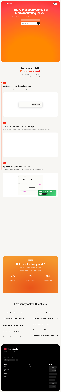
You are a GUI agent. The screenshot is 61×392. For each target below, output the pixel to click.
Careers (5, 376)
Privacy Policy (31, 366)
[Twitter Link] (53, 367)
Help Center (6, 374)
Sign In (55, 3)
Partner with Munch (7, 372)
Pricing (5, 370)
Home (5, 366)
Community (6, 373)
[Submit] (38, 23)
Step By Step (6, 369)
